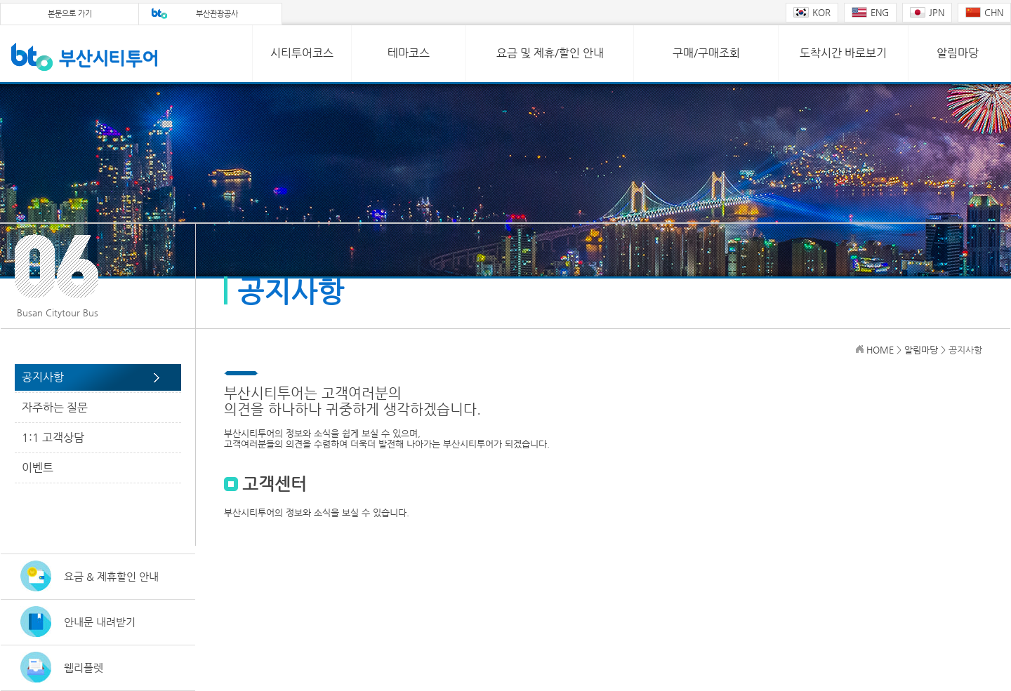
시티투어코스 (301, 53)
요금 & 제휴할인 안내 (111, 576)
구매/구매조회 (706, 53)
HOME (880, 349)
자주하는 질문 (55, 407)
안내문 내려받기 (100, 622)
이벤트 (37, 467)
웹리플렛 (83, 667)
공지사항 (43, 377)
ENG (870, 12)
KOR (812, 12)
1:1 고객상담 (53, 437)
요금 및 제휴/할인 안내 (550, 53)
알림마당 (958, 53)
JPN (927, 12)
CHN (984, 12)
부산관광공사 (217, 13)
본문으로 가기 (70, 13)
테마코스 (409, 53)
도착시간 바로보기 (843, 53)
